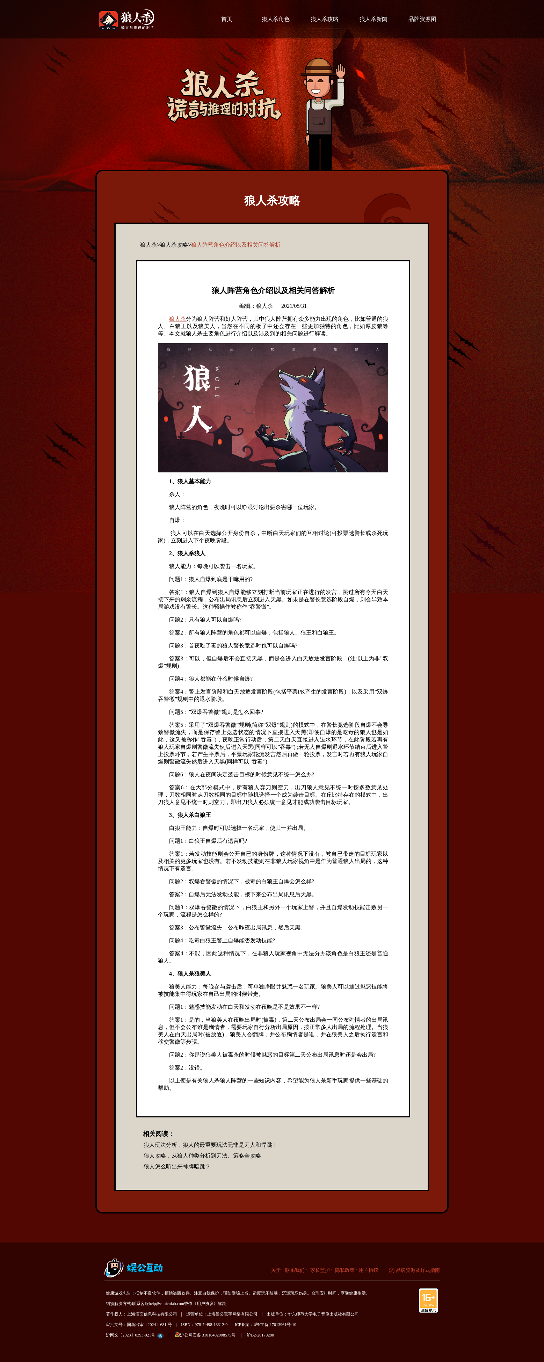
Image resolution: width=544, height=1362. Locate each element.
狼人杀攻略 (325, 19)
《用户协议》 (205, 1303)
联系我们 (295, 1270)
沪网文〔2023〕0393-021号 (130, 1335)
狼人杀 (177, 319)
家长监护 (319, 1270)
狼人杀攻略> (175, 245)
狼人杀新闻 (373, 19)
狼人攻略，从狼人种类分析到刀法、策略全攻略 (202, 1156)
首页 (226, 19)
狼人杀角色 (276, 19)
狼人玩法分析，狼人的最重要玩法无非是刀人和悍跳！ (211, 1145)
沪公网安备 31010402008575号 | (210, 1335)
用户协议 (368, 1270)
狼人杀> (150, 245)
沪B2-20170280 (260, 1335)
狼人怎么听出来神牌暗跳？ (177, 1166)
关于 (276, 1270)
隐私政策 (344, 1270)
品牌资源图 (422, 19)
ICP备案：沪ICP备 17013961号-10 (265, 1324)
